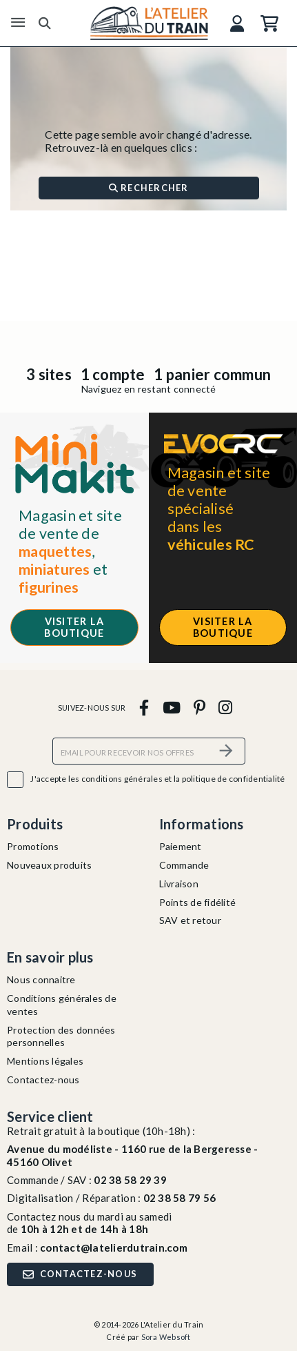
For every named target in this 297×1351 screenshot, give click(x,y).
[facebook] (144, 707)
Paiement (180, 846)
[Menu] (18, 22)
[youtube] (171, 707)
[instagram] (225, 707)
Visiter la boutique (74, 627)
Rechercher (149, 187)
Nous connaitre (41, 979)
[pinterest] (199, 707)
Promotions (33, 846)
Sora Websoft (166, 1336)
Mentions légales (45, 1061)
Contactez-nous (43, 1079)
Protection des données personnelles (61, 1036)
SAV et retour (190, 920)
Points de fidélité (197, 902)
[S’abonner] (226, 751)
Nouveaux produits (49, 865)
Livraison (178, 883)
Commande (184, 865)
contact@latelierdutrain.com (113, 1247)
